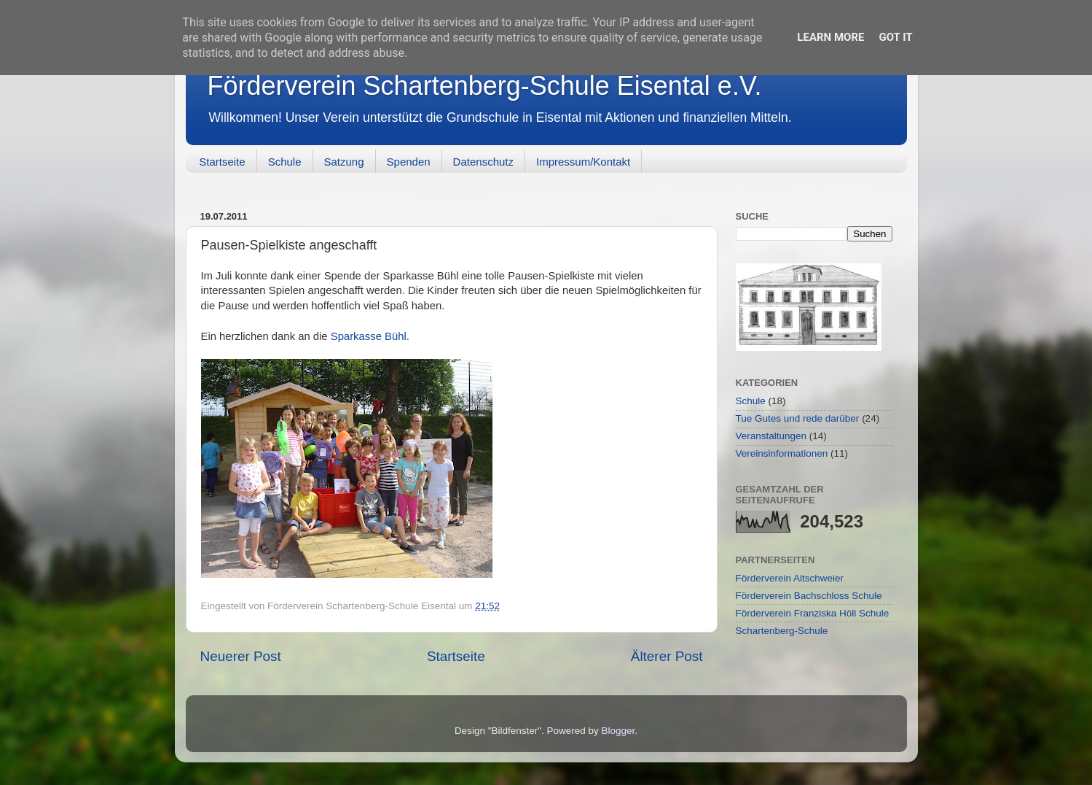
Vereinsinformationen (782, 453)
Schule (285, 161)
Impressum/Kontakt (583, 161)
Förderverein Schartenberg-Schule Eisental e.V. (485, 86)
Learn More (830, 37)
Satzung (344, 161)
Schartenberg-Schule (782, 630)
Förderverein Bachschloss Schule (809, 595)
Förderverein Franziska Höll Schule (812, 613)
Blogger (618, 730)
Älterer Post (667, 656)
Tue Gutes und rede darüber (798, 418)
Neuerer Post (240, 656)
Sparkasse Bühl (368, 336)
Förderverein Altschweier (790, 578)
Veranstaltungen (771, 435)
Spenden (409, 161)
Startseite (222, 161)
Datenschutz (483, 161)
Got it (895, 37)
